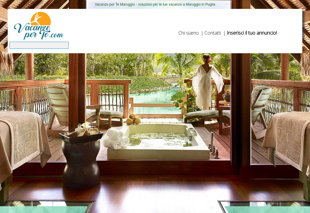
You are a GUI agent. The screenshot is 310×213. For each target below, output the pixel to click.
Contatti (212, 33)
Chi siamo (188, 33)
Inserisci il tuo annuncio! (252, 33)
